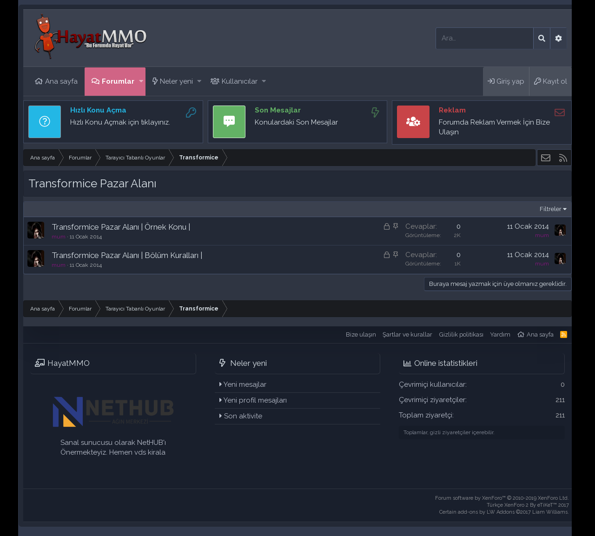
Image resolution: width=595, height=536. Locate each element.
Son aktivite (243, 416)
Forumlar (118, 81)
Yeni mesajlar (245, 384)
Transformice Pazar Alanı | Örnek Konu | (121, 227)
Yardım (500, 334)
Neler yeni (176, 81)
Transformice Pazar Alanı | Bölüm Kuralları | (127, 255)
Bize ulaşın (361, 334)
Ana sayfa (61, 81)
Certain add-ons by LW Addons (504, 512)
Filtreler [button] (551, 208)
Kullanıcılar (240, 81)
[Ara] (484, 38)
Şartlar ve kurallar (407, 334)
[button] (141, 81)
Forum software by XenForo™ (502, 498)
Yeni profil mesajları (255, 400)
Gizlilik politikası (461, 334)
